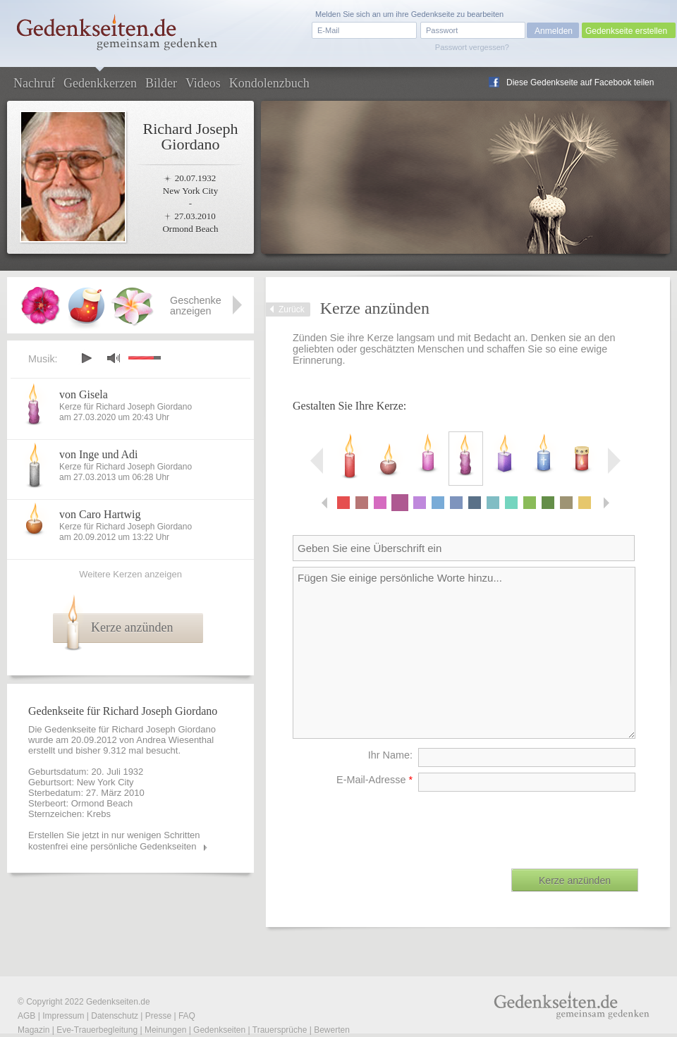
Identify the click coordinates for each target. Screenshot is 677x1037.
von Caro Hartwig (100, 514)
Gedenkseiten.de (118, 1002)
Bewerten (332, 1030)
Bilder (161, 83)
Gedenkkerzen (100, 83)
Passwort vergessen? (472, 47)
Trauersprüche (279, 1030)
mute (113, 357)
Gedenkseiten (219, 1030)
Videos (203, 83)
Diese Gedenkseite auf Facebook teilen (580, 82)
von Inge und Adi (98, 454)
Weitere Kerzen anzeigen (130, 574)
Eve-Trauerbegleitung (97, 1030)
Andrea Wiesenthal (175, 740)
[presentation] (531, 824)
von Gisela (83, 394)
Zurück (292, 309)
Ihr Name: (390, 755)
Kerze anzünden (132, 627)
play (86, 358)
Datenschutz (114, 1016)
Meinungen (165, 1030)
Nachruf (34, 83)
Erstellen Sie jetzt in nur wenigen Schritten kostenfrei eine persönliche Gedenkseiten (114, 841)
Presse (158, 1016)
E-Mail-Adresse (374, 779)
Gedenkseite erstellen (626, 31)
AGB (26, 1016)
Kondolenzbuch (269, 83)
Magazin (33, 1030)
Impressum (63, 1016)
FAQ (186, 1016)
